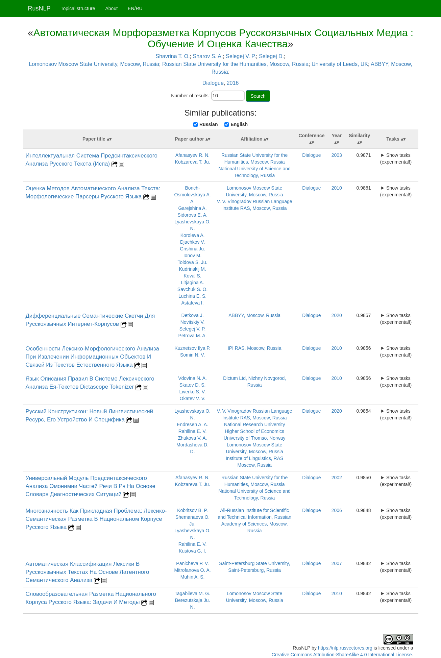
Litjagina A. (192, 282)
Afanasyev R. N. (192, 155)
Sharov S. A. (208, 56)
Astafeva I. (192, 303)
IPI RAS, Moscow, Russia (254, 348)
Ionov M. (192, 255)
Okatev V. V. (192, 398)
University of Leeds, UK (340, 64)
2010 (337, 188)
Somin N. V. (192, 355)
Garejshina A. (192, 208)
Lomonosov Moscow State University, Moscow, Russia (94, 64)
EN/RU (135, 8)
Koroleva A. (192, 235)
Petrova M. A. (192, 335)
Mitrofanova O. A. (192, 570)
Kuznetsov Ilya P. (192, 348)
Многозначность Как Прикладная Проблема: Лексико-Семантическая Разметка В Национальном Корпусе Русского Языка (96, 519)
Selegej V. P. (241, 56)
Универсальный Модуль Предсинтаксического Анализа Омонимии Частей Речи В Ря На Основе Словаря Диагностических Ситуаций (90, 486)
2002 (337, 477)
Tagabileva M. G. (192, 593)
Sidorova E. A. (192, 215)
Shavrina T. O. (173, 56)
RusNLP (39, 8)
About (111, 8)
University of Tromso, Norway (255, 438)
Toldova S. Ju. (192, 262)
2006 (337, 510)
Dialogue (213, 83)
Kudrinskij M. (192, 269)
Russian (208, 124)
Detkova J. (192, 315)
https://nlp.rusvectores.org (345, 648)
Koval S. (192, 275)
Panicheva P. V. (192, 563)
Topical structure (78, 8)
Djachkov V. (192, 242)
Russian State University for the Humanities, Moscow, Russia (235, 64)
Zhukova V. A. (192, 438)
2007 (337, 563)
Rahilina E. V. (192, 431)
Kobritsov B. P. (192, 510)
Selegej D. (271, 56)
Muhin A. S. (192, 577)
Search (257, 96)
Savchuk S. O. (192, 289)
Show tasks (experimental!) (396, 158)
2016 (233, 83)
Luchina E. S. (192, 296)
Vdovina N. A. (192, 378)
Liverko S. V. (192, 391)
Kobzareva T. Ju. (192, 162)
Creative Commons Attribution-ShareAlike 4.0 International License (342, 654)
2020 (337, 315)
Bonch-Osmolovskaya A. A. (192, 194)
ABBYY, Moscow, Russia (254, 315)
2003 (337, 155)
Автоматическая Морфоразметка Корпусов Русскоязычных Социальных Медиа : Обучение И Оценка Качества (223, 38)
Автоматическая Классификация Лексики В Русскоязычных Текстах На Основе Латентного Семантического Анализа (87, 572)
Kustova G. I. (192, 551)
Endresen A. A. (192, 424)
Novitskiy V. (192, 322)
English (239, 124)
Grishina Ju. (192, 248)
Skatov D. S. (192, 385)
